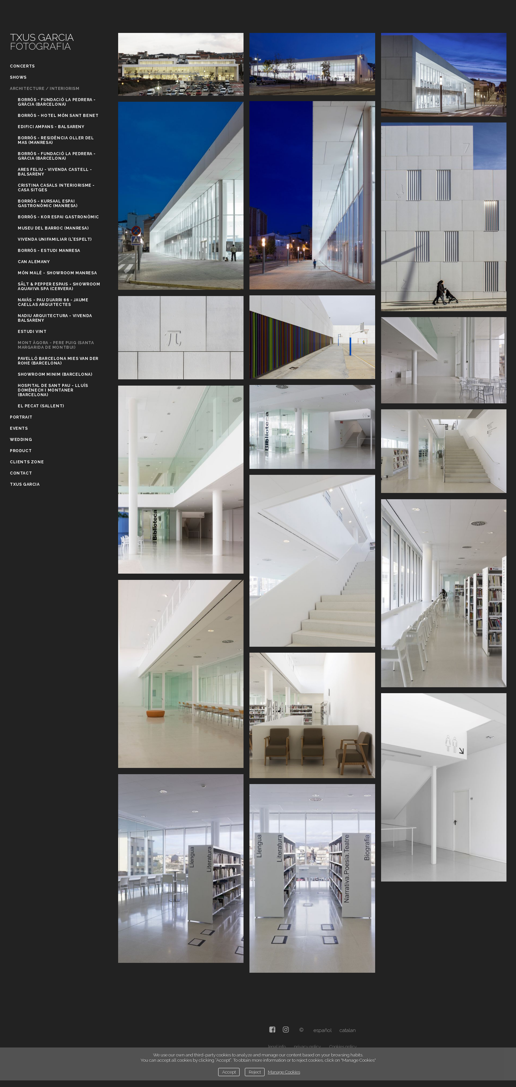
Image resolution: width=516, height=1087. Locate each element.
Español (323, 1030)
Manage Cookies (284, 1071)
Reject (255, 1071)
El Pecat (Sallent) (41, 406)
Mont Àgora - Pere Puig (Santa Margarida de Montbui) (56, 345)
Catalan (348, 1030)
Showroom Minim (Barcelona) (55, 374)
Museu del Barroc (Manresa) (53, 228)
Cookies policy (343, 1046)
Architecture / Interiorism (45, 88)
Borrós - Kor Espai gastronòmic (58, 217)
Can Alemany (34, 261)
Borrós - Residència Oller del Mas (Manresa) (56, 140)
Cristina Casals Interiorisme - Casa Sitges (56, 187)
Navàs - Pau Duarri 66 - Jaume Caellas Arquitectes (53, 302)
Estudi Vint (32, 331)
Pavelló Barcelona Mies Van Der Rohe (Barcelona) (58, 361)
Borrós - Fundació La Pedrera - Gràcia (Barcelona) (57, 102)
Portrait (21, 417)
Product (21, 450)
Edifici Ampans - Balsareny (51, 126)
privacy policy (307, 1046)
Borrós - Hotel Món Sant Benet (58, 115)
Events (19, 428)
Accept (229, 1071)
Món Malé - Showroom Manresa (57, 273)
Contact (21, 473)
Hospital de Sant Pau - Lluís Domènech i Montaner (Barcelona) (53, 390)
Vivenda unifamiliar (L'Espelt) (55, 239)
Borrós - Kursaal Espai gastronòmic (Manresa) (48, 203)
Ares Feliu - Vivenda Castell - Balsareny (55, 172)
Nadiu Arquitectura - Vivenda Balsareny (55, 318)
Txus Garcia (25, 484)
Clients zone (27, 462)
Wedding (21, 439)
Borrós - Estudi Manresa (49, 250)
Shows (18, 77)
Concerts (22, 66)
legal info (277, 1046)
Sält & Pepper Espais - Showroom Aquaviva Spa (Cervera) (59, 286)
